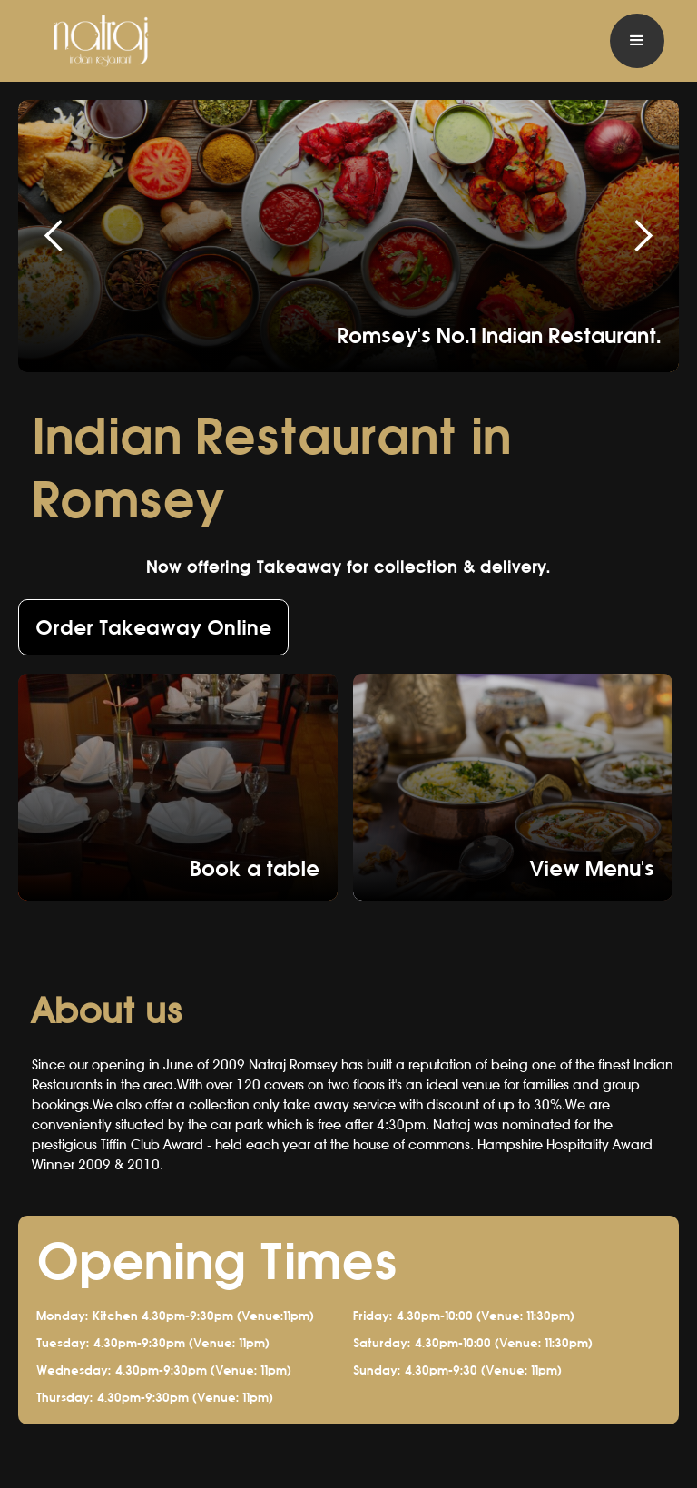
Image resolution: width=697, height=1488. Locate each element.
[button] (637, 41)
